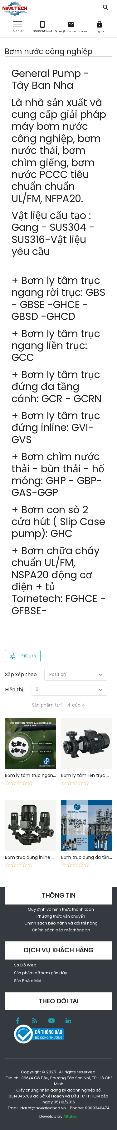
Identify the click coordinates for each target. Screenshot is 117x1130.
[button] (17, 26)
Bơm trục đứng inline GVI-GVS (37, 857)
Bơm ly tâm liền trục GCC (89, 775)
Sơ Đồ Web (25, 965)
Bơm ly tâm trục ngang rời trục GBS (43, 775)
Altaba (70, 1116)
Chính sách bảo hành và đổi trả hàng (61, 923)
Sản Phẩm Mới (27, 981)
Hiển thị (14, 689)
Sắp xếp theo (21, 674)
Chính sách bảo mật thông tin (61, 930)
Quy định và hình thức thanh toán (61, 909)
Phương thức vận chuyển (61, 916)
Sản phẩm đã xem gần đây (40, 973)
